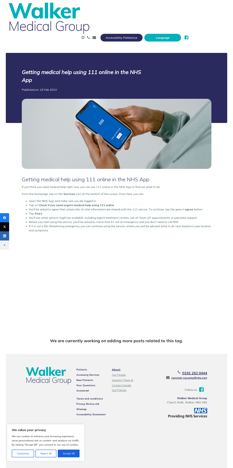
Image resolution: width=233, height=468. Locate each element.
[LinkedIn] (4, 235)
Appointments (86, 17)
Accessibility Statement (87, 395)
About (56, 17)
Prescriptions (117, 17)
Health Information (65, 29)
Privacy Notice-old (84, 384)
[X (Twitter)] (4, 226)
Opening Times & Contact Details (127, 366)
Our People (118, 360)
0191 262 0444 (203, 358)
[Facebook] (4, 217)
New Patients (203, 17)
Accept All (69, 453)
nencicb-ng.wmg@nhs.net (198, 363)
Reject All (46, 453)
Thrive (220, 462)
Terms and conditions (86, 379)
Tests (177, 17)
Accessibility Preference (157, 6)
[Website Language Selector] (198, 6)
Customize (23, 453)
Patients (78, 355)
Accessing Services (84, 360)
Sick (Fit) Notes (150, 17)
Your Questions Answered (88, 370)
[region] (45, 442)
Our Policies (118, 375)
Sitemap (78, 390)
